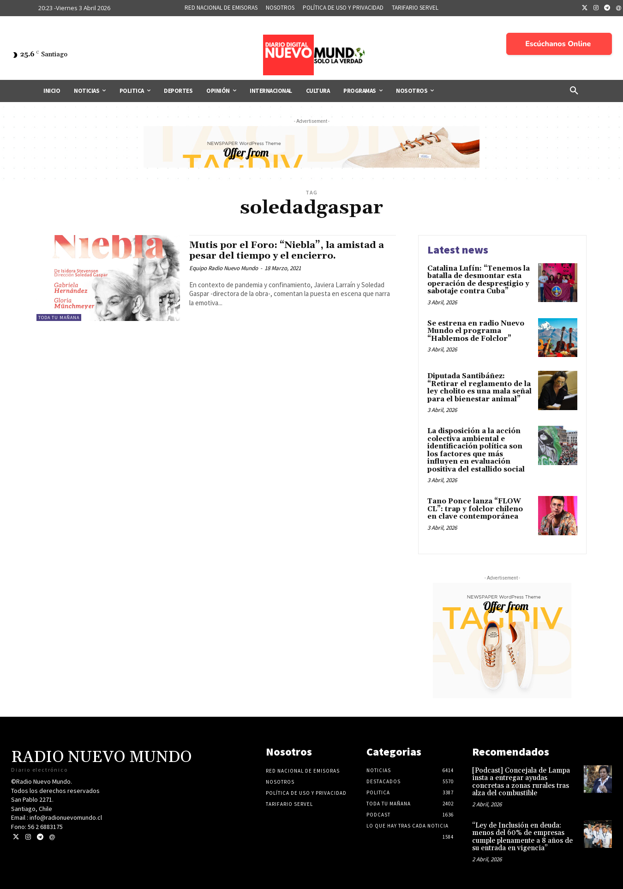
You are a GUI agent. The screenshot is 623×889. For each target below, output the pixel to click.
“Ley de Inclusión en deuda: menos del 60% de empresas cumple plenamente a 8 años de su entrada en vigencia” (522, 837)
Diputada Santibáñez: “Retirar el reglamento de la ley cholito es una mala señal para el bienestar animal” (479, 388)
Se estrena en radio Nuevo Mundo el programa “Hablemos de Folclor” (475, 331)
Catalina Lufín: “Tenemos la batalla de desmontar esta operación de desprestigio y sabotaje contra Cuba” (478, 280)
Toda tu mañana (58, 317)
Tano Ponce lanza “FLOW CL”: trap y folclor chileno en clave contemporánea (475, 509)
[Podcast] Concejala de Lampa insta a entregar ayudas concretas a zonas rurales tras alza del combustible (521, 782)
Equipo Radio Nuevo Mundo (223, 268)
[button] (574, 91)
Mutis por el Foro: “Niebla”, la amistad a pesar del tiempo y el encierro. (290, 250)
